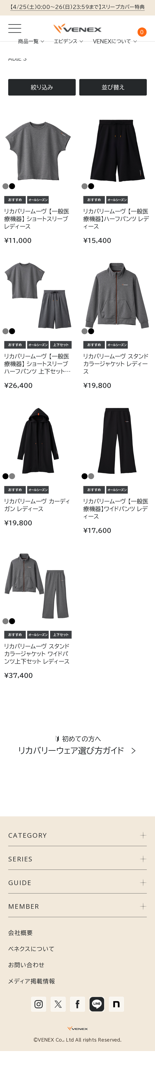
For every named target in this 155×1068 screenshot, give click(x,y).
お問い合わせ (26, 982)
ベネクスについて (31, 965)
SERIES (77, 876)
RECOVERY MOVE (104, 68)
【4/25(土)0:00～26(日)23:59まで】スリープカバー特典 (77, 6)
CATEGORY (77, 852)
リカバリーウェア (49, 68)
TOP (14, 68)
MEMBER (77, 923)
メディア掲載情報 (31, 998)
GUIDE (77, 899)
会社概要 (20, 949)
